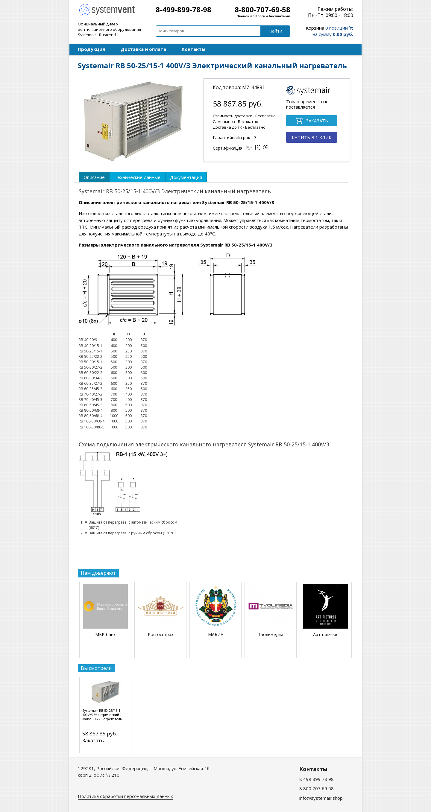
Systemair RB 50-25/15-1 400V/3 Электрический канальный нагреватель (102, 714)
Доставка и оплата (143, 49)
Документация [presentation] (186, 177)
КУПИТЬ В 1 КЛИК (311, 137)
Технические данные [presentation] (137, 177)
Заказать (93, 740)
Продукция (91, 49)
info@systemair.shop (321, 798)
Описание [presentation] (94, 177)
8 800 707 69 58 (316, 788)
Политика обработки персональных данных (125, 796)
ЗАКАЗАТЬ (311, 121)
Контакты (193, 49)
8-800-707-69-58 (262, 9)
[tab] (94, 177)
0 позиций (329, 31)
